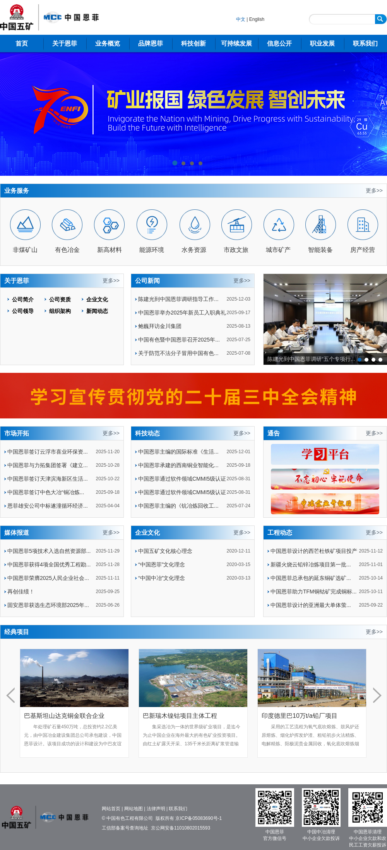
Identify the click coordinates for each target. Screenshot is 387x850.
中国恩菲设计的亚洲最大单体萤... (311, 605)
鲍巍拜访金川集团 (160, 326)
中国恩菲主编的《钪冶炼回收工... (178, 506)
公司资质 (60, 299)
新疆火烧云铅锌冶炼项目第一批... (311, 564)
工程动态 (279, 532)
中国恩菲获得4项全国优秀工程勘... (49, 564)
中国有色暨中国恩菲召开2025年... (179, 340)
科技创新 (193, 43)
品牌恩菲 (150, 43)
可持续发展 (236, 43)
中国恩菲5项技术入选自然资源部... (49, 551)
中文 (240, 19)
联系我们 (365, 43)
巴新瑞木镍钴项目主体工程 (180, 715)
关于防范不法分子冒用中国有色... (178, 353)
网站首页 (111, 808)
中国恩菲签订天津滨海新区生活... (47, 479)
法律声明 (156, 808)
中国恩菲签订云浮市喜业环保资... (47, 452)
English (256, 19)
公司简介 (23, 299)
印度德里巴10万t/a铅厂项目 (299, 715)
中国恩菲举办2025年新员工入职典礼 (182, 312)
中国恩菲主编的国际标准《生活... (178, 452)
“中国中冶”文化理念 (161, 578)
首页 (21, 43)
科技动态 (147, 433)
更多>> (374, 190)
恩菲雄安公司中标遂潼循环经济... (47, 506)
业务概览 (107, 43)
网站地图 (133, 808)
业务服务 (16, 190)
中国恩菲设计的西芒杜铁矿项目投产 (314, 551)
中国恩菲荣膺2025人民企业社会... (48, 578)
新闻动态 (97, 311)
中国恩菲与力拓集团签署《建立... (47, 465)
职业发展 (322, 43)
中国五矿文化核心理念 (165, 551)
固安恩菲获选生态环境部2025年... (48, 605)
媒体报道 (16, 532)
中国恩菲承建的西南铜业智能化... (178, 465)
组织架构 (60, 311)
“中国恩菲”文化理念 (161, 564)
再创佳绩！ (20, 591)
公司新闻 (147, 280)
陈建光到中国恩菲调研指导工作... (178, 299)
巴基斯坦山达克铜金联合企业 (64, 715)
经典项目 (16, 632)
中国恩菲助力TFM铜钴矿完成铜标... (313, 591)
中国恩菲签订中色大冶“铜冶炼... (45, 492)
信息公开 (279, 43)
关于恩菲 (64, 43)
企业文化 (97, 299)
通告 (273, 433)
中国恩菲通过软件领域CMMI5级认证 (182, 479)
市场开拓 (16, 433)
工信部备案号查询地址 (125, 828)
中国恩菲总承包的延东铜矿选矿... (311, 578)
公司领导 (23, 311)
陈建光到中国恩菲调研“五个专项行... (311, 359)
